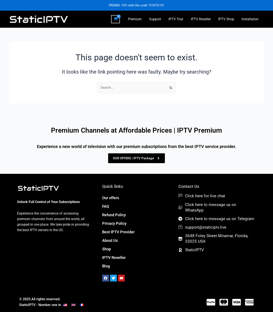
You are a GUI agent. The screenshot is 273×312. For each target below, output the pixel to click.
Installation (250, 19)
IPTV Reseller (202, 19)
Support (158, 19)
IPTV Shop (227, 19)
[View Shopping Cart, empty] (119, 19)
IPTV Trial (178, 19)
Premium (138, 19)
